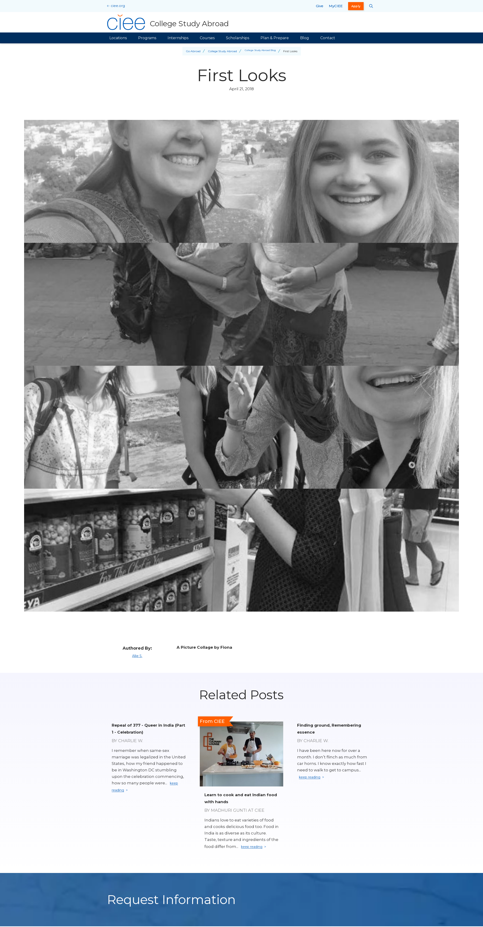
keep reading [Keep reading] (254, 847)
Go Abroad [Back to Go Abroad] (190, 51)
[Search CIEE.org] (371, 6)
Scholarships (237, 38)
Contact (327, 38)
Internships (178, 38)
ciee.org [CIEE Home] (118, 5)
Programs (147, 38)
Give (319, 6)
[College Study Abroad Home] (169, 22)
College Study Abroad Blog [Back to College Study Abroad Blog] (260, 51)
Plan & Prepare (275, 38)
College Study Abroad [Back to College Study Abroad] (219, 51)
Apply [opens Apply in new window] (356, 6)
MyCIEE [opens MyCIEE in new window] (336, 6)
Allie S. (137, 655)
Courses (207, 38)
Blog (304, 38)
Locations (118, 38)
